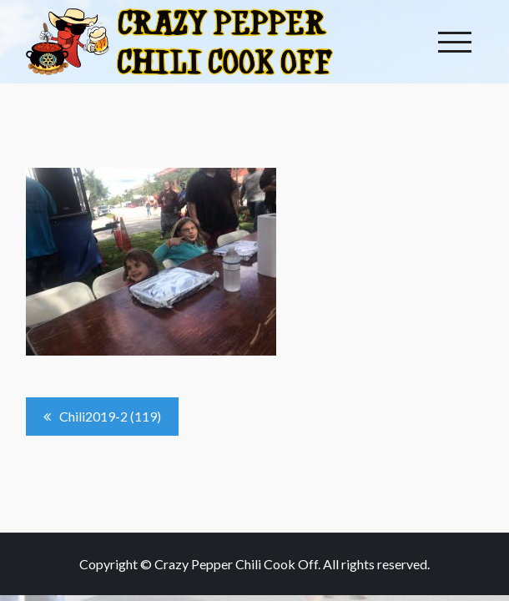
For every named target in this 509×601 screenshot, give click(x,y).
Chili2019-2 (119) (110, 416)
